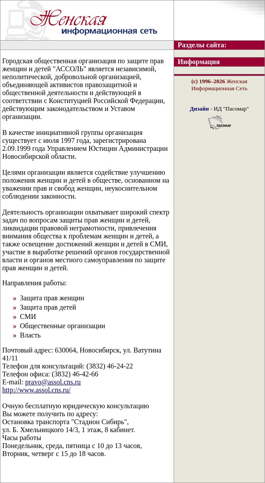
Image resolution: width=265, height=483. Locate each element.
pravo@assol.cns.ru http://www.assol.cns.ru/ (41, 386)
